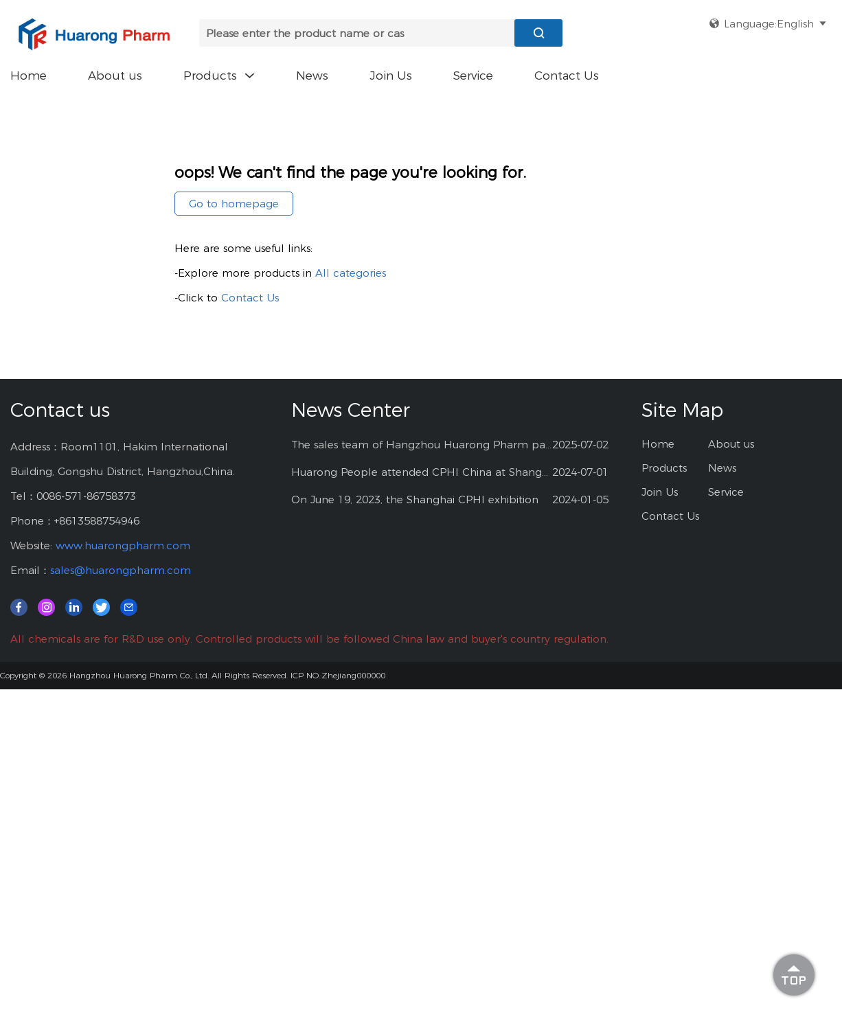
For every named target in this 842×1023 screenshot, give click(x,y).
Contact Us (566, 75)
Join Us (390, 75)
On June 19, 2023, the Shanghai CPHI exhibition (414, 499)
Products (219, 75)
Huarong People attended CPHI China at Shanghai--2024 (422, 472)
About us (115, 75)
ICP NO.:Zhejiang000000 (338, 675)
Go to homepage (234, 203)
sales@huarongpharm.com (120, 570)
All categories (350, 272)
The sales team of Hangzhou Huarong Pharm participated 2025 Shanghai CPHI (422, 444)
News (312, 75)
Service (473, 75)
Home (28, 75)
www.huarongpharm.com (123, 545)
